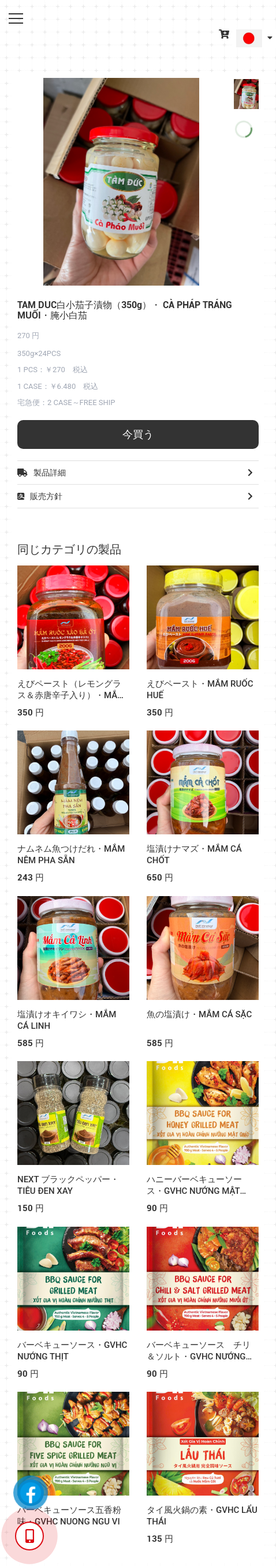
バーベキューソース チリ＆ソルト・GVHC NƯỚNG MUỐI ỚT (199, 1356)
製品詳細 (138, 472)
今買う (138, 434)
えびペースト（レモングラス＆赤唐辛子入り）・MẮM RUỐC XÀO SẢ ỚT (71, 695)
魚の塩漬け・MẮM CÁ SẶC (199, 1014)
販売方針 (138, 496)
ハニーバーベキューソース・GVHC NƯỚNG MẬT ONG (194, 1191)
